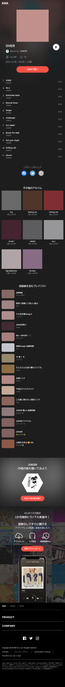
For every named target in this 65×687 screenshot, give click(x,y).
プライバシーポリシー (21, 652)
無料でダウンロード (32, 549)
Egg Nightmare (11, 271)
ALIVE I (11, 241)
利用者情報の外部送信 (42, 652)
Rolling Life (32, 212)
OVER (21, 606)
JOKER (23, 51)
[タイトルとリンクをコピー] (41, 173)
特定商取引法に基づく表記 (11, 656)
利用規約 (5, 652)
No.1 (53, 241)
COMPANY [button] (8, 625)
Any (11, 212)
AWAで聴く (32, 69)
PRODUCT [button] (8, 617)
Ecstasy (32, 271)
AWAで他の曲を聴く (32, 498)
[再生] (56, 47)
